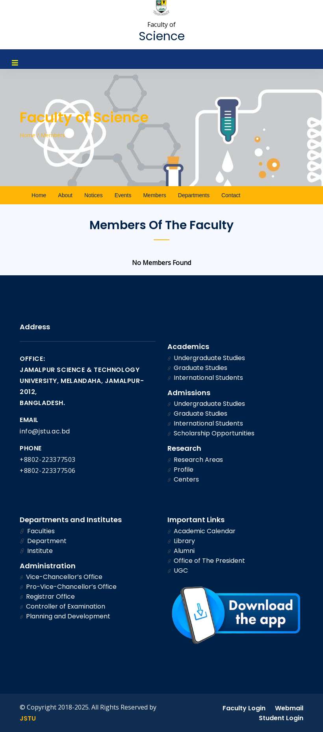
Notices (93, 195)
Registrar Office (47, 596)
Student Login (281, 718)
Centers (183, 479)
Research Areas (195, 459)
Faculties (37, 531)
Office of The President (206, 560)
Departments (194, 195)
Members (154, 195)
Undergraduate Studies (206, 357)
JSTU (28, 718)
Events (123, 195)
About (65, 195)
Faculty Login (244, 708)
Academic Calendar (201, 531)
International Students (205, 377)
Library (181, 540)
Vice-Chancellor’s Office (61, 576)
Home (39, 195)
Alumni (181, 550)
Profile (180, 469)
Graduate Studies (197, 367)
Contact (230, 195)
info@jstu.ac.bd (45, 431)
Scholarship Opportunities (210, 433)
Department (43, 540)
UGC (177, 570)
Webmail (289, 708)
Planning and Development (65, 616)
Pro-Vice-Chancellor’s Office (68, 586)
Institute (36, 550)
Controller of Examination (62, 606)
